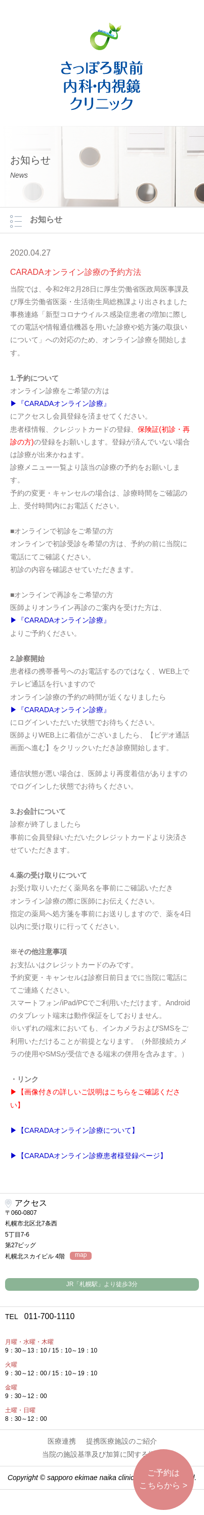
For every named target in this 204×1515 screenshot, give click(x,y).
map (81, 1255)
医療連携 (62, 1441)
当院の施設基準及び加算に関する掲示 (102, 1454)
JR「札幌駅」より (102, 1284)
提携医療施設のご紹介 (121, 1441)
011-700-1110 (39, 1316)
